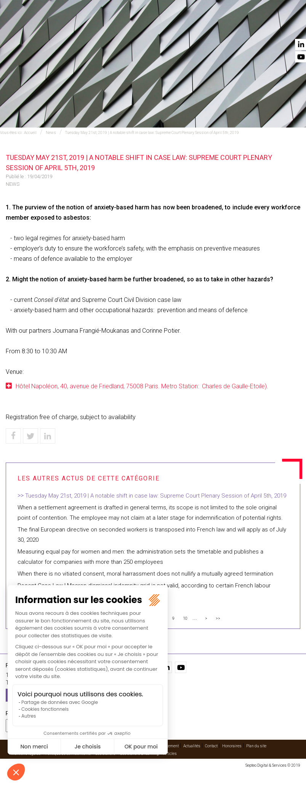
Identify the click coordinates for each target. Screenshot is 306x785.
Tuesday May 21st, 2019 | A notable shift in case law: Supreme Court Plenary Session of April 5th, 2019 (152, 133)
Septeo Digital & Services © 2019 (272, 765)
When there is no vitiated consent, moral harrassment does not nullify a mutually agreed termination (145, 573)
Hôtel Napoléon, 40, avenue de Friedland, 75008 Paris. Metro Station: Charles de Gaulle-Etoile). (142, 386)
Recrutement (168, 746)
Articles (170, 753)
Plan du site (256, 746)
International (123, 27)
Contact (289, 27)
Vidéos (222, 27)
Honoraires (232, 746)
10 (185, 618)
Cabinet (193, 27)
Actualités (254, 27)
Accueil (49, 27)
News (51, 133)
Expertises (82, 27)
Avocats (163, 27)
